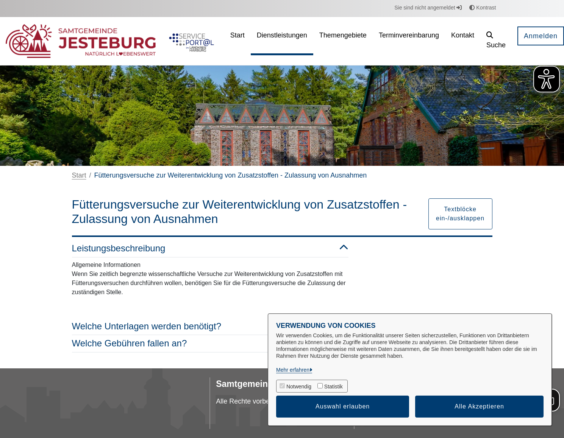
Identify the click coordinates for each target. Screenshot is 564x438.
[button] (496, 41)
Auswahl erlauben (343, 406)
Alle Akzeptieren (479, 406)
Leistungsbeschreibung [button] (210, 248)
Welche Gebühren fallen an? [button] (210, 343)
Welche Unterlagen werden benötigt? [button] (210, 326)
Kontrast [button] (482, 8)
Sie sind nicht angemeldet (428, 8)
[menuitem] (237, 41)
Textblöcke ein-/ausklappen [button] (460, 213)
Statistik (333, 386)
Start (79, 175)
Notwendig (298, 386)
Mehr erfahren (292, 370)
